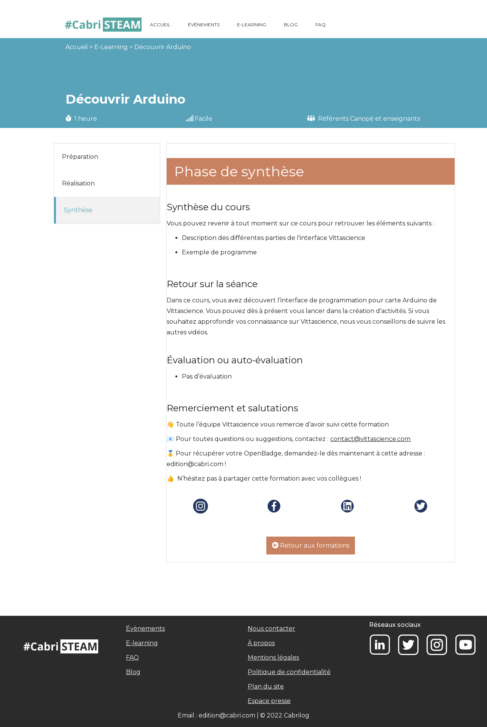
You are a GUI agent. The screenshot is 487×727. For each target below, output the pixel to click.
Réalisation (78, 183)
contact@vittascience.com (370, 439)
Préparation (80, 156)
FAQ (320, 24)
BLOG (291, 24)
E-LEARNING (251, 24)
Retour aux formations (310, 545)
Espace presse (269, 701)
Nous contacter (271, 628)
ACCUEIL (160, 24)
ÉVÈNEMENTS (204, 24)
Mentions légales (273, 657)
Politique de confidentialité (289, 672)
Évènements (145, 628)
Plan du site (266, 686)
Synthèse (78, 210)
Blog (133, 672)
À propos (261, 643)
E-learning (142, 643)
